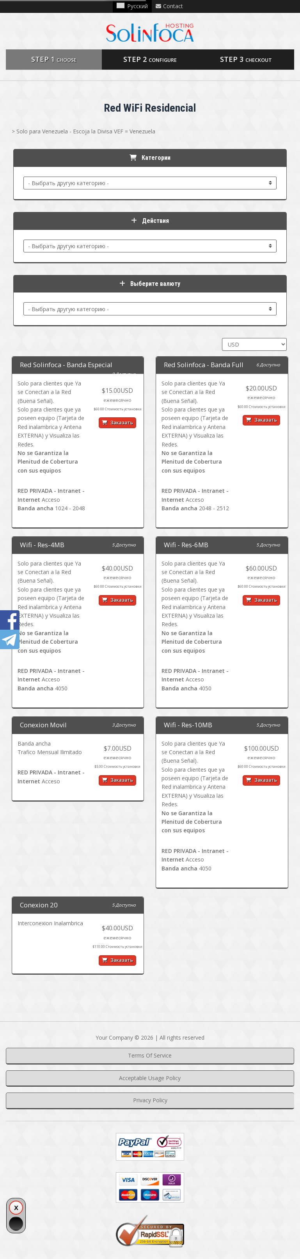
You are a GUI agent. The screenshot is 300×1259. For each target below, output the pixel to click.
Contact (169, 6)
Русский (132, 6)
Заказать (117, 422)
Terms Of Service (150, 1055)
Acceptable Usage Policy (150, 1078)
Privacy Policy (150, 1100)
